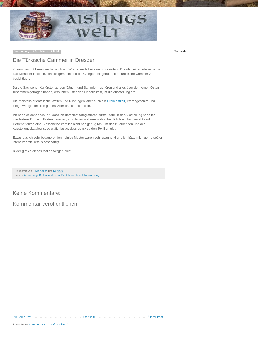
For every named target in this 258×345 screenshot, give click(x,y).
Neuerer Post (22, 317)
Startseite (89, 317)
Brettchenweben (71, 175)
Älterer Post (155, 317)
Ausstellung (31, 175)
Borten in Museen (49, 175)
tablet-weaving (90, 175)
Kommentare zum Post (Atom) (48, 324)
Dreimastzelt (116, 101)
